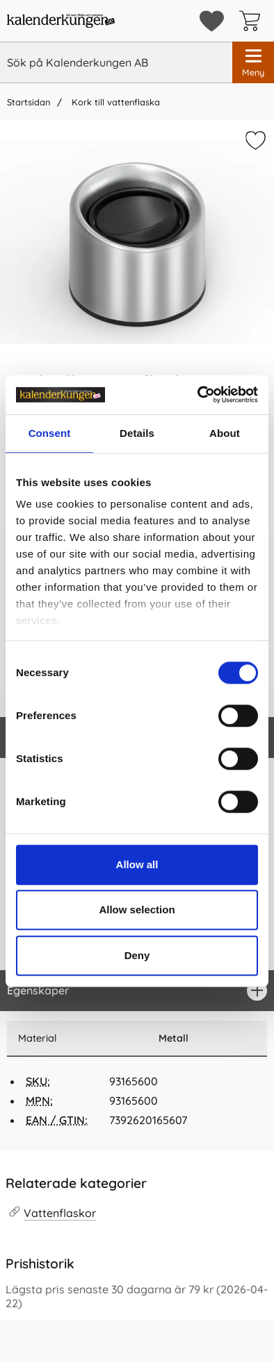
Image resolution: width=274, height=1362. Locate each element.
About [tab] (224, 433)
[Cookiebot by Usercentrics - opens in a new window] (198, 395)
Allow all (137, 864)
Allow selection (137, 909)
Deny (137, 955)
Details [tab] (137, 433)
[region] (137, 990)
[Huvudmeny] (253, 62)
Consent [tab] (50, 433)
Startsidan (28, 101)
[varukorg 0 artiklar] (253, 21)
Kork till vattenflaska (114, 101)
